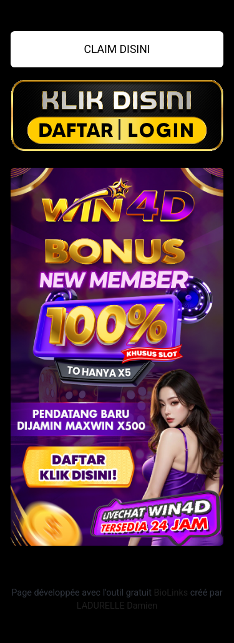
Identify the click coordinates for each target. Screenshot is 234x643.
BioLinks (171, 592)
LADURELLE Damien (117, 606)
